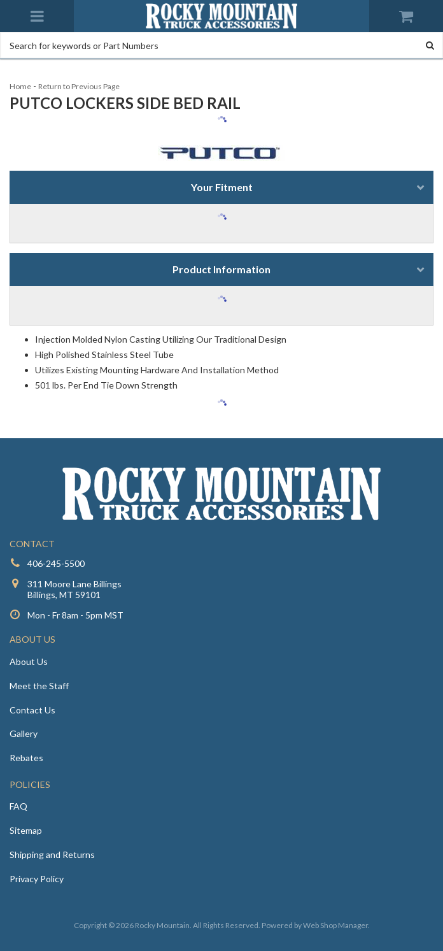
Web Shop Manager (335, 925)
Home (20, 86)
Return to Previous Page (79, 86)
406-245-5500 (56, 563)
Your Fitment (222, 187)
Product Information (221, 269)
